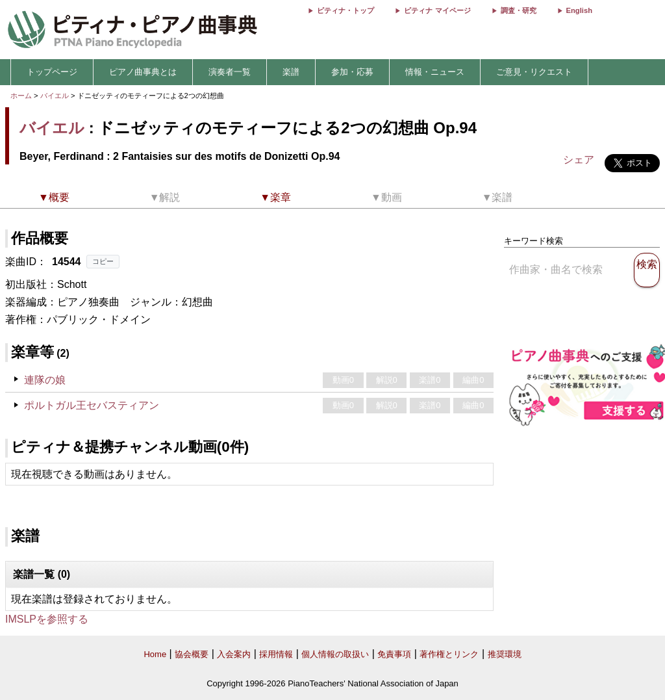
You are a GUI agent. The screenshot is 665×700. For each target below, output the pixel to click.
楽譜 (290, 72)
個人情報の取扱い (335, 654)
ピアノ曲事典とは (143, 72)
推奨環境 (504, 654)
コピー (103, 261)
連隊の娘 (45, 379)
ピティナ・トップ (345, 10)
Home (155, 654)
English (579, 10)
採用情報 (276, 654)
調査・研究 (518, 10)
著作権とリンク (449, 654)
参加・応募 (352, 72)
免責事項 (394, 654)
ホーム (21, 95)
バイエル (54, 95)
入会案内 (234, 654)
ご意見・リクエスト (534, 72)
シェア (578, 159)
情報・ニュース (434, 72)
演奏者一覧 (229, 72)
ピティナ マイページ (437, 10)
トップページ (52, 72)
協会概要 (191, 654)
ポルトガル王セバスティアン (91, 405)
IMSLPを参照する (46, 619)
